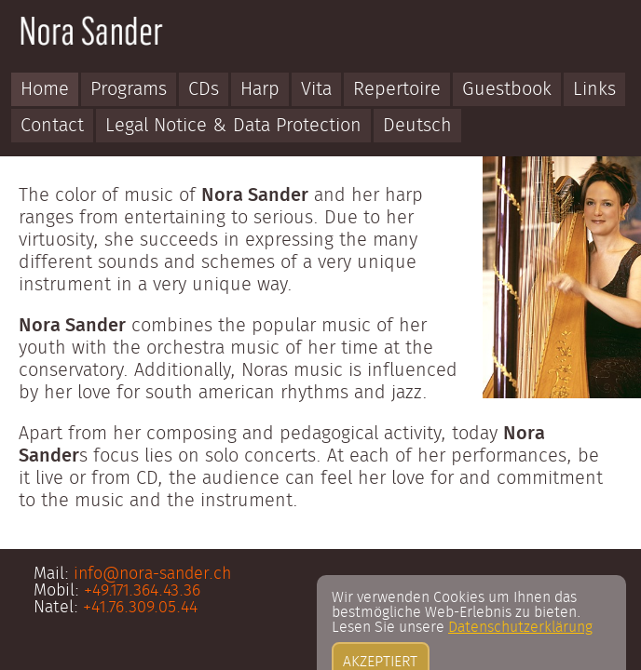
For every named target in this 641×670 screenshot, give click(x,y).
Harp (260, 89)
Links (594, 89)
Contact (52, 125)
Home (44, 89)
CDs (203, 89)
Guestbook (507, 89)
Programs (128, 89)
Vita (316, 89)
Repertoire (397, 89)
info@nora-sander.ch (152, 574)
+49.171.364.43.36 (142, 591)
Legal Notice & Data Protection (233, 125)
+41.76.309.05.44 (140, 607)
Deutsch (417, 125)
